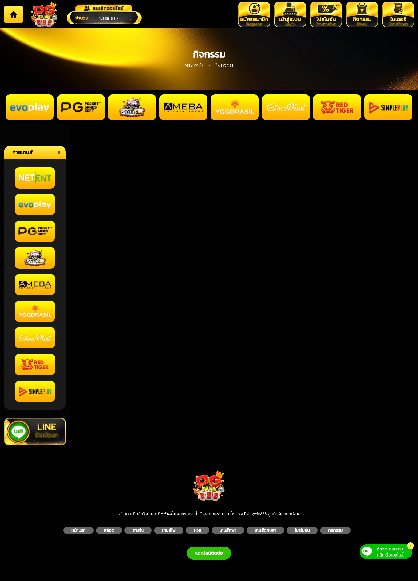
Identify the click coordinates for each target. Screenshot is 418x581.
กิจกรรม (335, 530)
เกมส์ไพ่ (169, 530)
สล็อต (109, 530)
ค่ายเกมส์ (22, 152)
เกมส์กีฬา (228, 530)
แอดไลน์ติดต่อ (209, 553)
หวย (197, 530)
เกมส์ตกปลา (265, 530)
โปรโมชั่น (302, 530)
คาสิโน (137, 530)
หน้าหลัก (195, 65)
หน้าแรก (78, 530)
